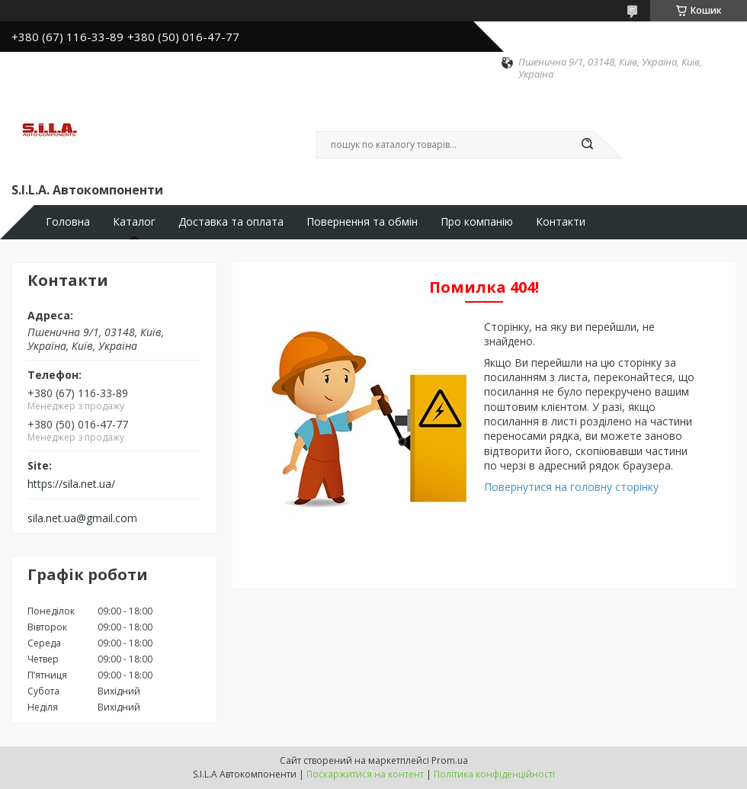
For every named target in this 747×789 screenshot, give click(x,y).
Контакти (560, 221)
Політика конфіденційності (494, 774)
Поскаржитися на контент (365, 774)
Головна (68, 221)
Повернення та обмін (362, 221)
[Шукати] (587, 145)
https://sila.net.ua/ (71, 484)
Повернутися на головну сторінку (571, 486)
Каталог (134, 221)
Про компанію (477, 221)
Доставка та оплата (231, 221)
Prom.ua (449, 760)
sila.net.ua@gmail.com (82, 518)
